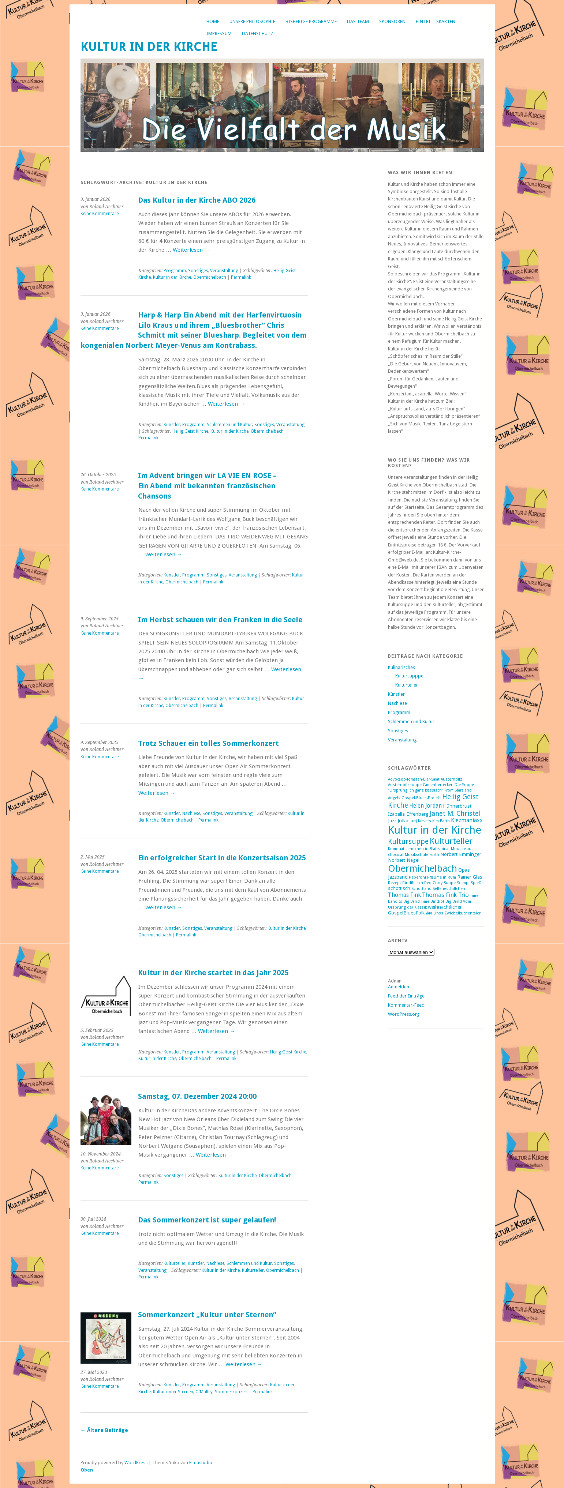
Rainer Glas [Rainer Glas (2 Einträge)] (469, 877)
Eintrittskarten (435, 21)
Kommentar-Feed (406, 1005)
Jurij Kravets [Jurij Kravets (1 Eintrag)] (420, 821)
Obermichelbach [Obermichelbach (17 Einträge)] (422, 868)
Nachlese (191, 813)
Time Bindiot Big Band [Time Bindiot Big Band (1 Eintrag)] (441, 901)
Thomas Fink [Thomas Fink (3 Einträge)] (404, 895)
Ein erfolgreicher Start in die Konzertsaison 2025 (222, 858)
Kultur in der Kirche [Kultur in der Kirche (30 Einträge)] (434, 830)
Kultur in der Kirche (149, 47)
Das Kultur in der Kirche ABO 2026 (196, 200)
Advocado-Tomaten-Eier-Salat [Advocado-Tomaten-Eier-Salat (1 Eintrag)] (414, 779)
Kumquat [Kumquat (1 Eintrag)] (396, 848)
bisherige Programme (311, 21)
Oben (87, 1470)
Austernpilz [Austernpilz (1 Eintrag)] (451, 779)
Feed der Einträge (406, 996)
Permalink (241, 277)
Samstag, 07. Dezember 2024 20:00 (197, 1096)
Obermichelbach (209, 277)
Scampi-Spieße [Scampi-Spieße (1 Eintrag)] (470, 882)
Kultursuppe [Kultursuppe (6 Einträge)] (408, 841)
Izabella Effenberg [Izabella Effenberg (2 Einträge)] (408, 814)
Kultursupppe (409, 676)
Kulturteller (175, 1263)
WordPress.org (403, 1014)
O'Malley (204, 1391)
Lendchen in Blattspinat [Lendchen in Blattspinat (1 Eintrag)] (428, 848)
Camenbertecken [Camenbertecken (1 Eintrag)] (438, 784)
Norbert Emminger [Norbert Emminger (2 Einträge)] (460, 854)
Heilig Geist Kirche (190, 431)
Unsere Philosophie (252, 21)
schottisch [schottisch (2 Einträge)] (399, 888)
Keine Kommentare (100, 213)
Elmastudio (200, 1462)
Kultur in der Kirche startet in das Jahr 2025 (213, 973)
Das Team (358, 21)
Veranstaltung (224, 270)
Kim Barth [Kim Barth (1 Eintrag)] (441, 821)
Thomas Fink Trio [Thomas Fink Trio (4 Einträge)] (445, 894)
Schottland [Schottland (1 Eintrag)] (421, 888)
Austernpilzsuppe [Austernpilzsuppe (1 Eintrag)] (405, 784)
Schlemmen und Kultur (229, 424)
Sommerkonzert (231, 1391)
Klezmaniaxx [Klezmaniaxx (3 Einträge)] (467, 820)
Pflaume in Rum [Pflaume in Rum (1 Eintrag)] (441, 877)
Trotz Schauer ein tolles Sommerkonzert (208, 743)
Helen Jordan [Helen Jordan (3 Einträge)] (425, 806)
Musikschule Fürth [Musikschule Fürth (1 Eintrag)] (422, 854)
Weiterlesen (191, 250)
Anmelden (398, 986)
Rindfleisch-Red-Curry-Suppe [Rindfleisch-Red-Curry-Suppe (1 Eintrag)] (429, 882)
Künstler (172, 424)
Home (212, 21)
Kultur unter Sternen (173, 1391)
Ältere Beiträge (104, 1430)
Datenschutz (257, 33)
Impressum (219, 33)
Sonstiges (198, 270)
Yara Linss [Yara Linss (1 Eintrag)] (434, 913)
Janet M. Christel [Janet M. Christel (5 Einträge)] (455, 813)
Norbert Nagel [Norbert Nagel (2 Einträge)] (403, 860)
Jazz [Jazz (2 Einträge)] (392, 820)
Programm (175, 270)
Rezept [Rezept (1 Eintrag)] (394, 882)
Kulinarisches (401, 667)
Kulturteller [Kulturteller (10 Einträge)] (451, 841)
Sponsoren (392, 21)
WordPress (135, 1462)
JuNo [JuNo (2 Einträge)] (402, 820)
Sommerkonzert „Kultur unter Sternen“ (207, 1315)
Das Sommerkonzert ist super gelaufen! (207, 1220)
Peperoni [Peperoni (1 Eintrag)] (417, 877)
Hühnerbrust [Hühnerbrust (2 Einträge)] (457, 806)
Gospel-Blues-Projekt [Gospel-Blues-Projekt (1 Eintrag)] (421, 798)
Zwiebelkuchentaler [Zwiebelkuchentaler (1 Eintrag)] (462, 913)
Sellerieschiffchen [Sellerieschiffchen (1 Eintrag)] (449, 888)
